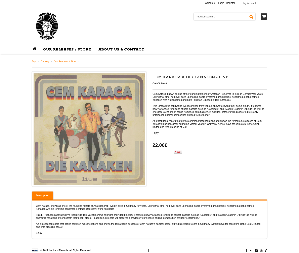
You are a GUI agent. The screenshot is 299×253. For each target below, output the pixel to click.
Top (34, 61)
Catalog (45, 61)
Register (230, 3)
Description (42, 195)
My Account (249, 3)
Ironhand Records (58, 250)
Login (221, 3)
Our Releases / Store (65, 61)
